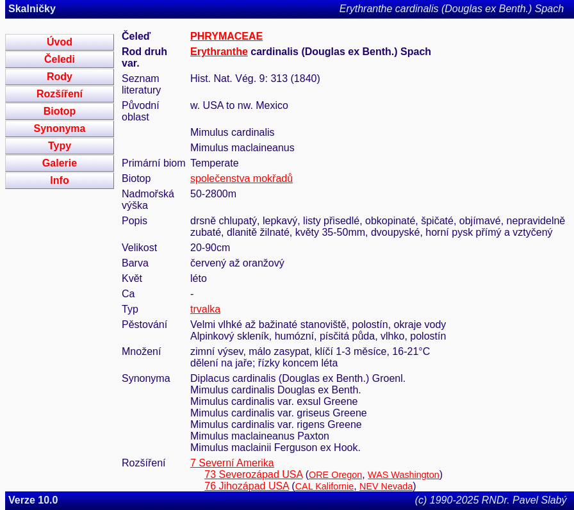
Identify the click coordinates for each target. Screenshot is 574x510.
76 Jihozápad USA (246, 486)
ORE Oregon (335, 475)
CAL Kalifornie (324, 486)
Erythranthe (219, 51)
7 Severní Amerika (232, 462)
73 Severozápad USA (253, 474)
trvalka (205, 309)
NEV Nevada (386, 486)
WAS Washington (403, 475)
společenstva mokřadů (241, 178)
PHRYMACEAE (226, 36)
